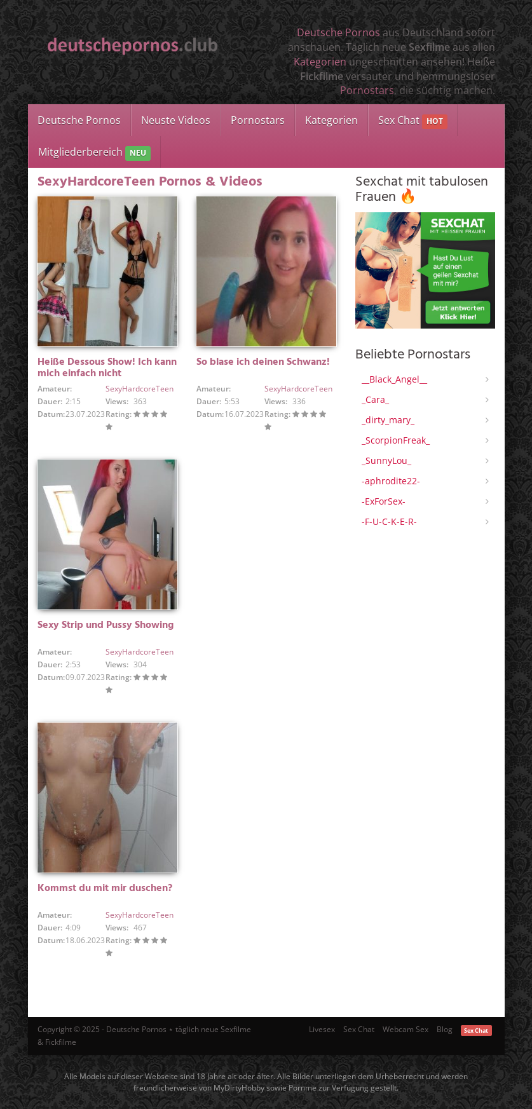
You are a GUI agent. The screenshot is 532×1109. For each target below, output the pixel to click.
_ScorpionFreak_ (396, 440)
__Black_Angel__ (394, 379)
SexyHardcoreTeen (140, 388)
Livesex (322, 1029)
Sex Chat (412, 121)
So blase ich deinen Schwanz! (263, 362)
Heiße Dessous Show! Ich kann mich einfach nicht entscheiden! (107, 373)
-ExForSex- (384, 501)
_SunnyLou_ (386, 460)
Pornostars (367, 90)
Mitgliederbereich (94, 153)
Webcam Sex (405, 1029)
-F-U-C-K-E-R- (389, 521)
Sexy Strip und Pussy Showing (106, 625)
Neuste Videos (175, 120)
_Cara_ (375, 399)
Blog (445, 1029)
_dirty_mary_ (388, 420)
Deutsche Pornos (338, 32)
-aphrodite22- (391, 481)
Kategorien (320, 62)
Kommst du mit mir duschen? (105, 888)
